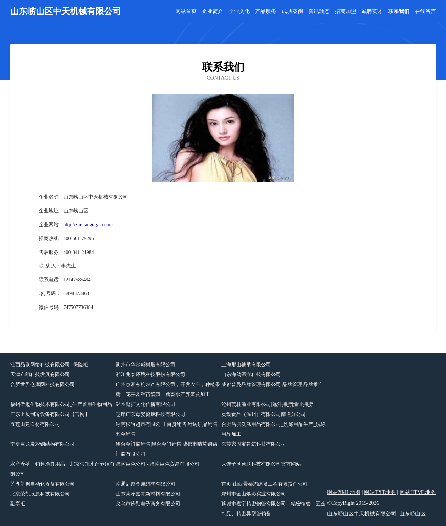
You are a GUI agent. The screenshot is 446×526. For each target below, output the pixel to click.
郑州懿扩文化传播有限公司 (145, 404)
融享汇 (17, 503)
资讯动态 (319, 11)
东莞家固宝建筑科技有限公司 (253, 444)
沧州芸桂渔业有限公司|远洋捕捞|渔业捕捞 (267, 404)
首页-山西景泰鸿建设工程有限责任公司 (264, 484)
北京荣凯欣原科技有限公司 (40, 494)
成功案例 (292, 11)
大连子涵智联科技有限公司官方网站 (261, 464)
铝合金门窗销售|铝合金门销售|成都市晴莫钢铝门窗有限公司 (166, 449)
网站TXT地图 (380, 492)
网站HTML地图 (418, 492)
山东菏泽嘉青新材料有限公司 (148, 494)
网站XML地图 (343, 492)
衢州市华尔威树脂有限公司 (145, 364)
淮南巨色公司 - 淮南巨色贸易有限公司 (157, 464)
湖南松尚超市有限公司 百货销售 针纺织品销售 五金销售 (167, 429)
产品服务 (265, 11)
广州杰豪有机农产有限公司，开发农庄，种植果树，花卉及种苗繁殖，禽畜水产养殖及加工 (168, 389)
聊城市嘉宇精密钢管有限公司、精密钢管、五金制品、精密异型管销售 (273, 508)
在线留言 (425, 11)
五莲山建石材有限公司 (35, 424)
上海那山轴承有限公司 (246, 364)
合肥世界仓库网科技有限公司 (42, 384)
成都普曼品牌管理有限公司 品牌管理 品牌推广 (272, 384)
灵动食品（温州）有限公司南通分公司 (263, 414)
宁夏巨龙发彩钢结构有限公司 (42, 444)
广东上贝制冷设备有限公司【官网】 (50, 414)
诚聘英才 (372, 11)
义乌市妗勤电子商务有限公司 (148, 503)
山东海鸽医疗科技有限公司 (251, 374)
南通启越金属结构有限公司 (145, 484)
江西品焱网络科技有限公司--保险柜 (49, 364)
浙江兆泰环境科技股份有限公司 (150, 374)
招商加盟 (345, 11)
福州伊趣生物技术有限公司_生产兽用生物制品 (61, 404)
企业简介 (212, 11)
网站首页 (186, 11)
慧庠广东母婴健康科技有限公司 (150, 414)
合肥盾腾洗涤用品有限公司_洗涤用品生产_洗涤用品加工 (273, 429)
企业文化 (239, 11)
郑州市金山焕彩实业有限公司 (253, 494)
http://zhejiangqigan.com (88, 224)
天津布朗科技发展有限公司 (40, 374)
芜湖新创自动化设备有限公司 (42, 484)
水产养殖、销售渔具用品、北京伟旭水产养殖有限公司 (62, 469)
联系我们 (398, 11)
